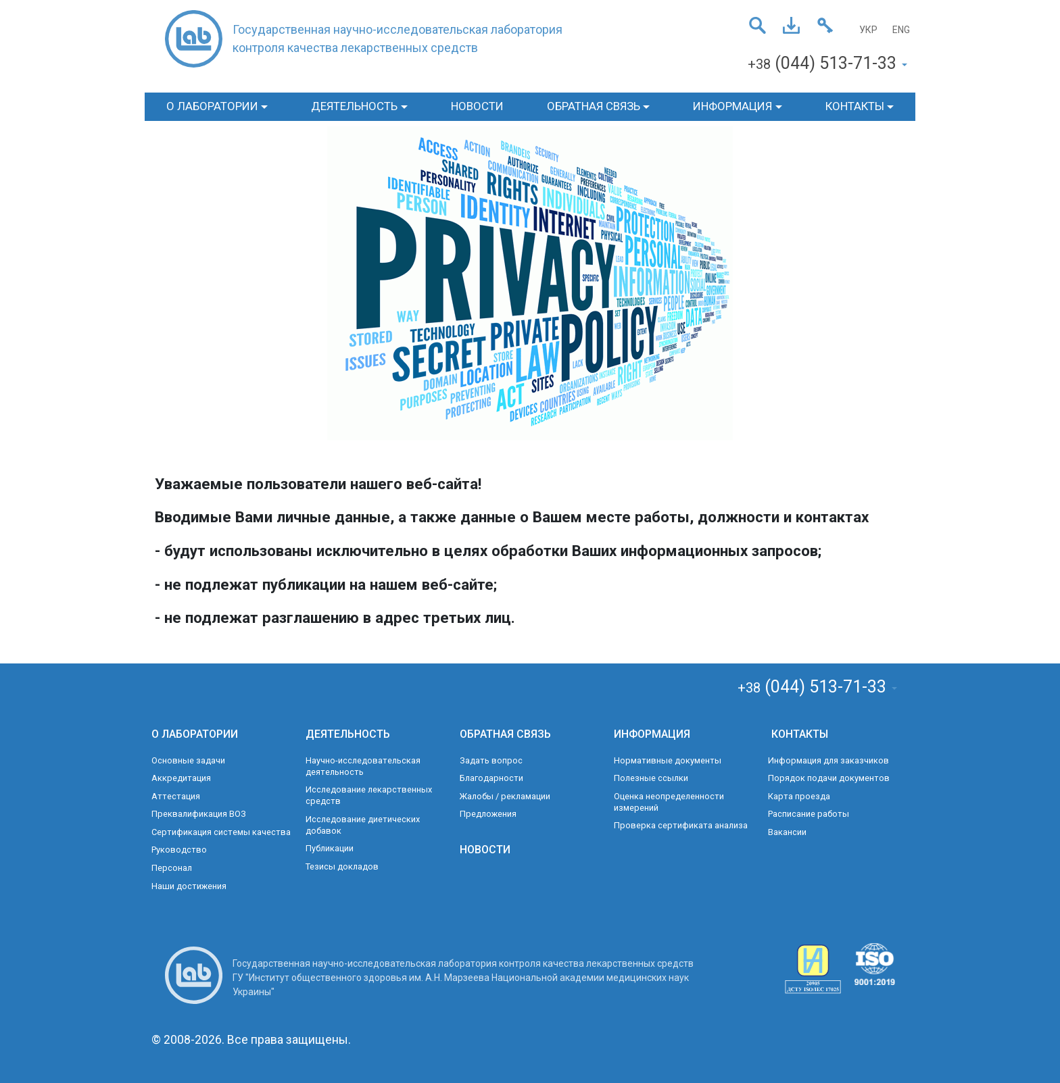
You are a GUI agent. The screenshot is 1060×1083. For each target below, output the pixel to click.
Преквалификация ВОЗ (198, 814)
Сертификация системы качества (221, 832)
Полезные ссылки (651, 778)
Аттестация (175, 796)
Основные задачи (188, 760)
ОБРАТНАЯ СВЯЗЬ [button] (593, 106)
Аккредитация (181, 778)
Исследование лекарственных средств (369, 795)
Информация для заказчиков (828, 760)
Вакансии (787, 832)
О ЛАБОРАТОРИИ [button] (212, 106)
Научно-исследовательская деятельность (363, 766)
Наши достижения (188, 886)
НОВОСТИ (477, 106)
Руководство (179, 850)
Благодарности (491, 778)
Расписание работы (808, 814)
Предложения (488, 814)
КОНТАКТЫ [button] (854, 106)
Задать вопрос (491, 760)
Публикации (330, 848)
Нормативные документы (667, 760)
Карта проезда (799, 796)
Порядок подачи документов (829, 778)
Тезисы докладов (342, 866)
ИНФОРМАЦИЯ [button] (732, 106)
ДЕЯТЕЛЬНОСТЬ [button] (354, 106)
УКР (868, 29)
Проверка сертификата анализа (681, 825)
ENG (901, 29)
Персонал (171, 868)
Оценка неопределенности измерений (669, 802)
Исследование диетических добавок (363, 825)
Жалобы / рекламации (505, 796)
